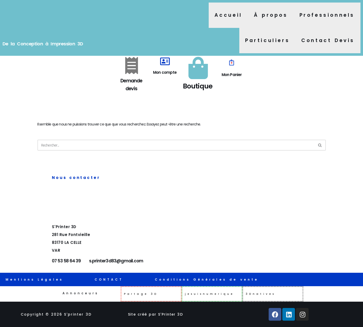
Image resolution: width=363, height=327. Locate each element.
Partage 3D (141, 294)
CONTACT (109, 279)
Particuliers (267, 40)
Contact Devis (328, 40)
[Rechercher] (175, 147)
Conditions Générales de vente (207, 279)
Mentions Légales (34, 279)
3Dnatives (260, 294)
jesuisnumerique (209, 294)
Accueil (228, 15)
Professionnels (327, 15)
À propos (271, 15)
